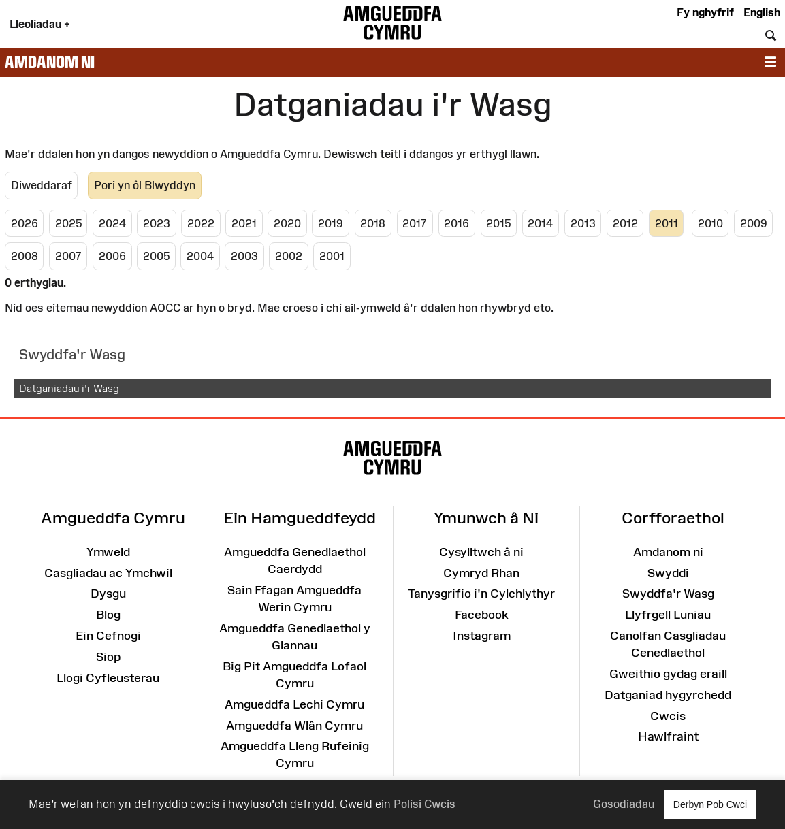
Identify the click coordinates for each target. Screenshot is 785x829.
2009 (753, 223)
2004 (200, 256)
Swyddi (668, 573)
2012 (625, 223)
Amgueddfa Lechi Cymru (294, 704)
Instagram (482, 636)
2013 (583, 223)
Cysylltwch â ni (481, 552)
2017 (414, 223)
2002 (288, 256)
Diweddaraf (41, 185)
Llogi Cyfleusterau (108, 678)
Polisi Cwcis (424, 804)
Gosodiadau (623, 804)
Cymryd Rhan (481, 573)
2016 (456, 223)
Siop (108, 657)
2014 (540, 223)
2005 (156, 256)
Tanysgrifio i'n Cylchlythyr (481, 593)
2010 (710, 223)
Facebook (482, 614)
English (761, 12)
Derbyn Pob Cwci (710, 804)
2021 (244, 223)
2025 (68, 223)
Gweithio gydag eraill (668, 674)
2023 (156, 223)
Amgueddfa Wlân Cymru (294, 725)
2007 (68, 256)
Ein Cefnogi (108, 636)
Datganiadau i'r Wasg (69, 388)
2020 (287, 223)
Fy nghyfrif (705, 12)
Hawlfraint (668, 736)
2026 (24, 223)
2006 (112, 256)
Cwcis (668, 716)
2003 (244, 256)
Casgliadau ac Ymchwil (108, 573)
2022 (200, 223)
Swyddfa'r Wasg (668, 593)
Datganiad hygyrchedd (668, 695)
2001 (332, 256)
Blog (108, 614)
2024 (112, 223)
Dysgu (108, 593)
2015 (498, 223)
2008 (24, 256)
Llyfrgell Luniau (668, 614)
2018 (372, 223)
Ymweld (108, 552)
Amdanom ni (50, 62)
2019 (330, 223)
